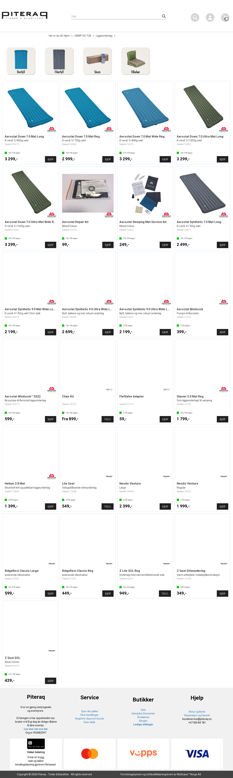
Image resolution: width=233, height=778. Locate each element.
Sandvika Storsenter (143, 713)
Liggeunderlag (104, 35)
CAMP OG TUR (82, 35)
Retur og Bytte (197, 711)
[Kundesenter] (195, 17)
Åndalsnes (143, 717)
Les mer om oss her (36, 729)
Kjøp (51, 159)
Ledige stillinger (143, 724)
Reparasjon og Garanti (197, 715)
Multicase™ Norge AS (189, 774)
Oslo (143, 709)
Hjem (67, 35)
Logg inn (210, 18)
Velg (107, 419)
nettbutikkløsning (156, 774)
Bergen (143, 720)
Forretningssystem (131, 774)
